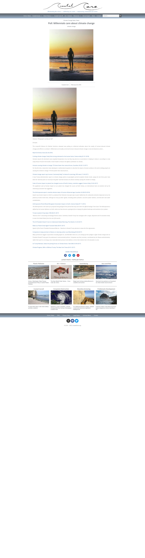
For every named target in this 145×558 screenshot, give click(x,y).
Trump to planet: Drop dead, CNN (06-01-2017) (46, 213)
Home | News (27, 15)
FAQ (58, 315)
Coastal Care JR (58, 15)
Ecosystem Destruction (61, 289)
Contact (99, 15)
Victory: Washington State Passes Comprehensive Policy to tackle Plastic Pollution (38, 283)
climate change (71, 26)
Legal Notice (76, 315)
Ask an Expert (86, 15)
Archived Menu (87, 315)
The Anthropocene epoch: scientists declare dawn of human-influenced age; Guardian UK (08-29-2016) (61, 192)
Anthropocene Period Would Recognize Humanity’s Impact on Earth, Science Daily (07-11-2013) (59, 204)
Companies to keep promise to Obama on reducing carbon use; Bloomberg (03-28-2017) (57, 232)
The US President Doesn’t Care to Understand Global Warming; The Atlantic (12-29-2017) (57, 222)
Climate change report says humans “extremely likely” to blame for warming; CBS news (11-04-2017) (60, 174)
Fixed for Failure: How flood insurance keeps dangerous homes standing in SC (106, 308)
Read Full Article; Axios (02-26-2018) (42, 153)
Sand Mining (84, 263)
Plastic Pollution (38, 263)
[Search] (120, 16)
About (93, 15)
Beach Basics (48, 16)
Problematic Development (106, 289)
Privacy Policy (66, 315)
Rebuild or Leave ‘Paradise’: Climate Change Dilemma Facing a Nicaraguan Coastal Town (61, 308)
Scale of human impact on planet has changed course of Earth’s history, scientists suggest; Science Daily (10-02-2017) (65, 183)
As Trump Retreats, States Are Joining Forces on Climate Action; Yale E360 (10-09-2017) (57, 243)
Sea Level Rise (106, 263)
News (77, 20)
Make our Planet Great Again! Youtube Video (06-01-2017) (49, 225)
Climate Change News (69, 20)
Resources (77, 16)
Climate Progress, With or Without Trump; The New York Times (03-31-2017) (54, 247)
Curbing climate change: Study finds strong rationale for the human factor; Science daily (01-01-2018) (61, 156)
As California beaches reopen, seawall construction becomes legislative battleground (83, 308)
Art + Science (68, 15)
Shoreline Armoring (83, 289)
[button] (65, 255)
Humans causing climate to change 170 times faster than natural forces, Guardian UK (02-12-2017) (60, 165)
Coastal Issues (37, 16)
